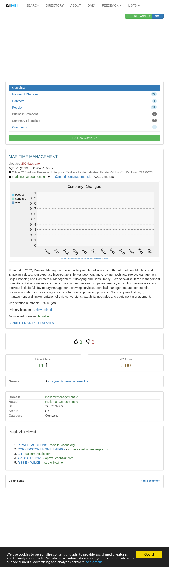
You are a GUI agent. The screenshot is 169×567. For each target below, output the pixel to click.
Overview (18, 88)
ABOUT (75, 5)
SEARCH (32, 5)
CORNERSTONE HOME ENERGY (41, 449)
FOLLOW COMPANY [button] (84, 137)
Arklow (37, 309)
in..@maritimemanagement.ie (71, 176)
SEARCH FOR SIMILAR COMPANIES (31, 323)
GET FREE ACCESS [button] (139, 16)
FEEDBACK (111, 5)
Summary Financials (84, 120)
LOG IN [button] (157, 16)
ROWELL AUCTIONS (32, 445)
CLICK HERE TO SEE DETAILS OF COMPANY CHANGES (84, 259)
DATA (91, 5)
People (84, 107)
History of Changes (84, 94)
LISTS (134, 5)
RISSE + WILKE (29, 462)
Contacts (84, 101)
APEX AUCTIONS (30, 458)
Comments (84, 127)
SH (20, 453)
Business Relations (84, 114)
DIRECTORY (55, 5)
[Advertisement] (84, 46)
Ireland (47, 309)
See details (94, 562)
